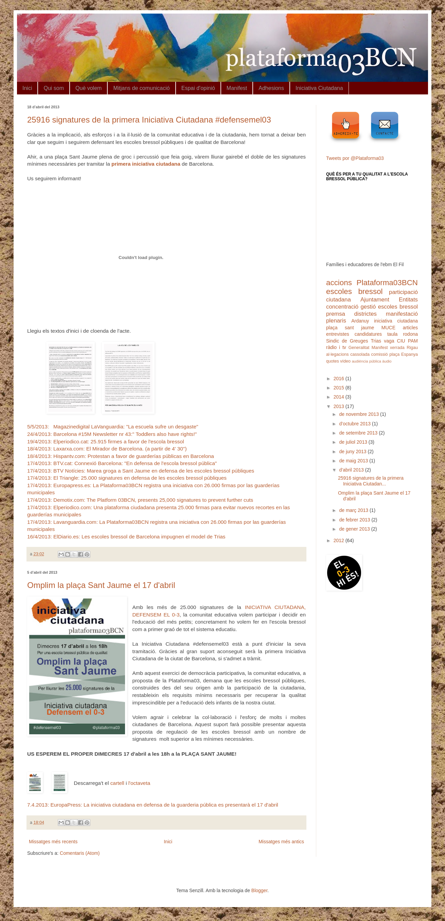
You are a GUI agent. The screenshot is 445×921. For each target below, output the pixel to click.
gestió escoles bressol (389, 306)
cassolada (360, 354)
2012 (339, 540)
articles (410, 327)
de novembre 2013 (359, 414)
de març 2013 (354, 510)
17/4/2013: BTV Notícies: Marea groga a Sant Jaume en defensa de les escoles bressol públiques (140, 471)
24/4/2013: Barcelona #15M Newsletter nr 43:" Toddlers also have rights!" (112, 434)
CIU (401, 341)
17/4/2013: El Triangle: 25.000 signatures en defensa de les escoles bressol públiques (127, 478)
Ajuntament (374, 299)
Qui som (53, 88)
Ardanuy (360, 321)
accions (339, 282)
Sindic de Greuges (347, 341)
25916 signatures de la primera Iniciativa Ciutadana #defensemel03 (149, 119)
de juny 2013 (353, 451)
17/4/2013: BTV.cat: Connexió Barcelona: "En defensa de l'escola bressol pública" (122, 463)
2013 (339, 406)
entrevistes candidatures (354, 334)
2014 (339, 397)
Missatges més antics (281, 841)
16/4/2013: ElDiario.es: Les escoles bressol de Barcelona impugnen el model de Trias (126, 536)
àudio (386, 361)
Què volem (88, 88)
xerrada (397, 347)
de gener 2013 (355, 529)
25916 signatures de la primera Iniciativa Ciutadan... (371, 480)
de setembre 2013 (359, 433)
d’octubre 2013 (355, 423)
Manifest (237, 88)
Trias (376, 341)
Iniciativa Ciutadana (319, 88)
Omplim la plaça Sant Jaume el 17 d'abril (101, 585)
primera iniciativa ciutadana (145, 164)
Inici (27, 88)
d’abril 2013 (352, 470)
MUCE (388, 327)
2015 (339, 387)
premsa (335, 314)
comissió (379, 354)
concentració (342, 306)
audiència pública (366, 361)
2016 (339, 378)
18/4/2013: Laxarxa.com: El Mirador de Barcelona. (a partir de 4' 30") (107, 449)
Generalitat (359, 347)
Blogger (259, 890)
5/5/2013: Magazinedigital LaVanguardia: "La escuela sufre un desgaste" (112, 426)
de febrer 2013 (355, 519)
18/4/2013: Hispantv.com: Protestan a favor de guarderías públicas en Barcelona (120, 456)
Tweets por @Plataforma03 (355, 158)
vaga (389, 341)
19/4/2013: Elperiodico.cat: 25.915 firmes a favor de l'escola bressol (105, 441)
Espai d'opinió (198, 88)
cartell (117, 783)
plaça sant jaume (350, 327)
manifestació (402, 314)
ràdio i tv (336, 347)
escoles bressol (354, 291)
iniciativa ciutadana (396, 321)
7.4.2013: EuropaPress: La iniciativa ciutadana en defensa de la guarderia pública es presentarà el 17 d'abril (152, 805)
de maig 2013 (354, 460)
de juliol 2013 (353, 442)
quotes (332, 361)
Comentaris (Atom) (80, 853)
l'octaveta (139, 783)
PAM (413, 341)
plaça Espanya (403, 354)
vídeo (345, 361)
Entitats (408, 299)
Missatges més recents (53, 841)
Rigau (412, 347)
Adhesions (271, 88)
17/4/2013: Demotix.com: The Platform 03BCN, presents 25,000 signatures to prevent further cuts (140, 500)
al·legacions (337, 354)
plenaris (336, 320)
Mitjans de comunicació (141, 88)
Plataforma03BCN (387, 282)
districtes (365, 314)
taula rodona (402, 334)
